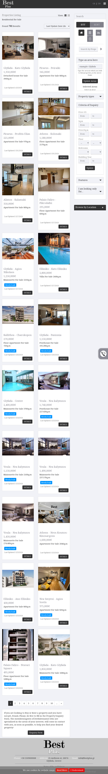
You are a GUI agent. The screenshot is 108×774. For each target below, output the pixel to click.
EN (99, 3)
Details (27, 91)
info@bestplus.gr (86, 758)
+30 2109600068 (28, 758)
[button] (90, 96)
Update (90, 168)
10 (52, 703)
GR (94, 3)
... (56, 703)
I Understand (77, 770)
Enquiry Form (36, 732)
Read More (62, 770)
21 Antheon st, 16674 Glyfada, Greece (57, 759)
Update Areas (90, 81)
